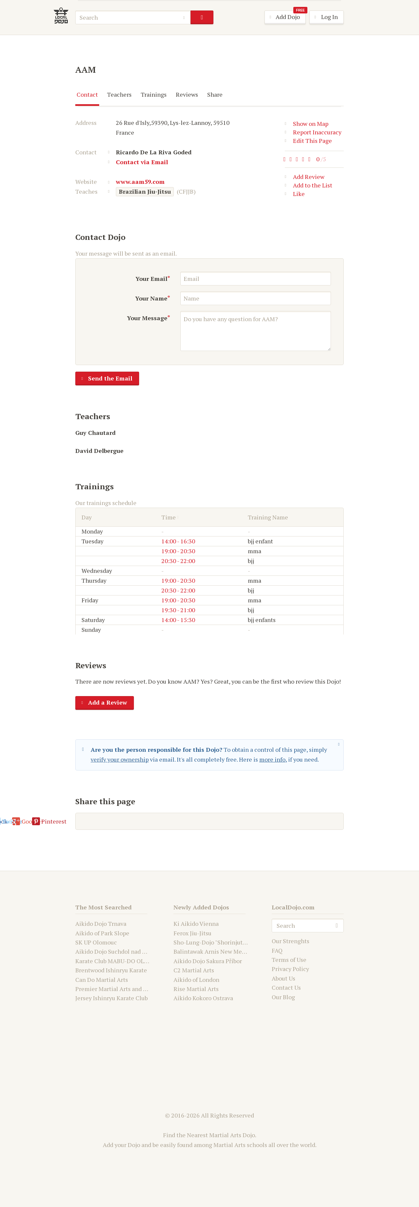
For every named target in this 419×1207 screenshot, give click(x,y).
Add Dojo (285, 17)
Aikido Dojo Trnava (100, 923)
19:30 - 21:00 (178, 610)
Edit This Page (308, 141)
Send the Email (104, 378)
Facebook (135, 821)
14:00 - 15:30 (178, 620)
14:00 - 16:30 (178, 541)
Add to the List (308, 186)
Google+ (220, 821)
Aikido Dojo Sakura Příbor (207, 961)
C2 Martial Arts (193, 970)
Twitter (179, 821)
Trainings (154, 94)
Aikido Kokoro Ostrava (203, 998)
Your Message (147, 318)
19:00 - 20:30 (178, 551)
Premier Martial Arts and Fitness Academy (131, 989)
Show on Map (306, 124)
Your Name (151, 298)
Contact (87, 94)
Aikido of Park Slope (102, 933)
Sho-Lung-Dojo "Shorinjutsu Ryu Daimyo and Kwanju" (244, 942)
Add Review (304, 178)
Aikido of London (196, 979)
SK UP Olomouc (96, 942)
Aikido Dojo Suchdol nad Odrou (116, 951)
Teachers (119, 94)
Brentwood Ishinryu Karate (111, 970)
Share (215, 94)
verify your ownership (120, 759)
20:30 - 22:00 (178, 561)
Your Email (151, 278)
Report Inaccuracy (313, 132)
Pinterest (264, 821)
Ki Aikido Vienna (196, 923)
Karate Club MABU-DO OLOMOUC (120, 961)
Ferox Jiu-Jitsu (192, 933)
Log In (324, 17)
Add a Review (101, 703)
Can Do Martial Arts (101, 979)
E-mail (94, 821)
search (202, 17)
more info (272, 759)
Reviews (187, 94)
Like (295, 195)
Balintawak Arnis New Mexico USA (219, 951)
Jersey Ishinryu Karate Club (111, 998)
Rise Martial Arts (196, 989)
